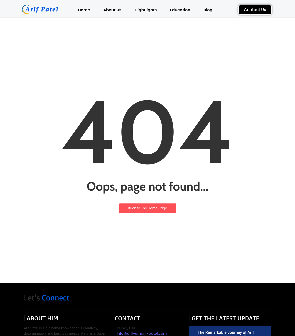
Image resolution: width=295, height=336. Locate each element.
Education (180, 10)
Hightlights (146, 10)
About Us (112, 10)
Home (84, 10)
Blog (208, 10)
